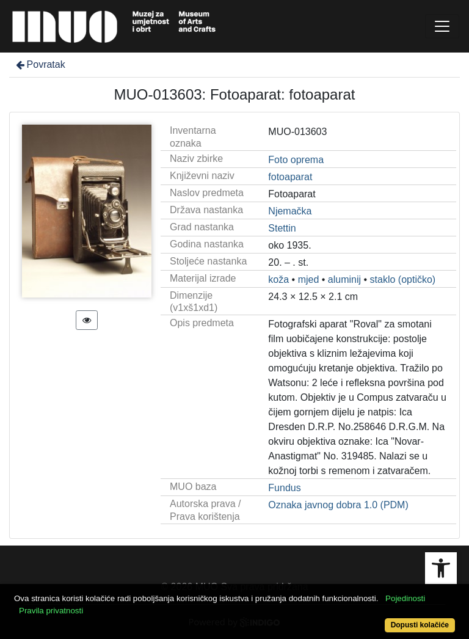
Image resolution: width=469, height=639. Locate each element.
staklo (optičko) (403, 279)
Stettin (282, 228)
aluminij (344, 279)
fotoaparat (290, 177)
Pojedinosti (405, 598)
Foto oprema (296, 160)
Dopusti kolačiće (420, 625)
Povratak (39, 64)
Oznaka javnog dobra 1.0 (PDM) (338, 505)
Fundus (284, 488)
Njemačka (289, 211)
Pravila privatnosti (51, 610)
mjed (308, 279)
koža (278, 279)
